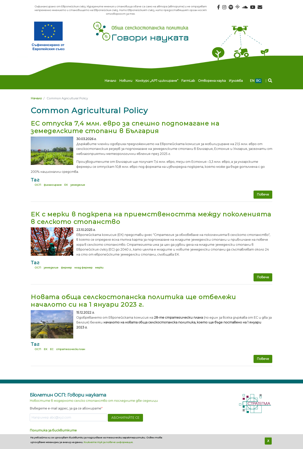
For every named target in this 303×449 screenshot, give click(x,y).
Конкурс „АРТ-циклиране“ (156, 81)
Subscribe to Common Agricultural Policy (32, 373)
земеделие (77, 184)
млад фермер (83, 267)
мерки (99, 267)
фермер (66, 267)
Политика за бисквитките (53, 430)
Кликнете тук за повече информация (108, 442)
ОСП (38, 184)
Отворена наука (212, 81)
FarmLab (188, 81)
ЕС (52, 349)
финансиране (53, 184)
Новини (125, 81)
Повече (263, 194)
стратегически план (70, 349)
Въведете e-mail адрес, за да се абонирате (65, 408)
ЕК (66, 184)
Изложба (236, 81)
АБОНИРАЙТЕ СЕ (125, 417)
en (252, 81)
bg (258, 81)
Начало (110, 81)
